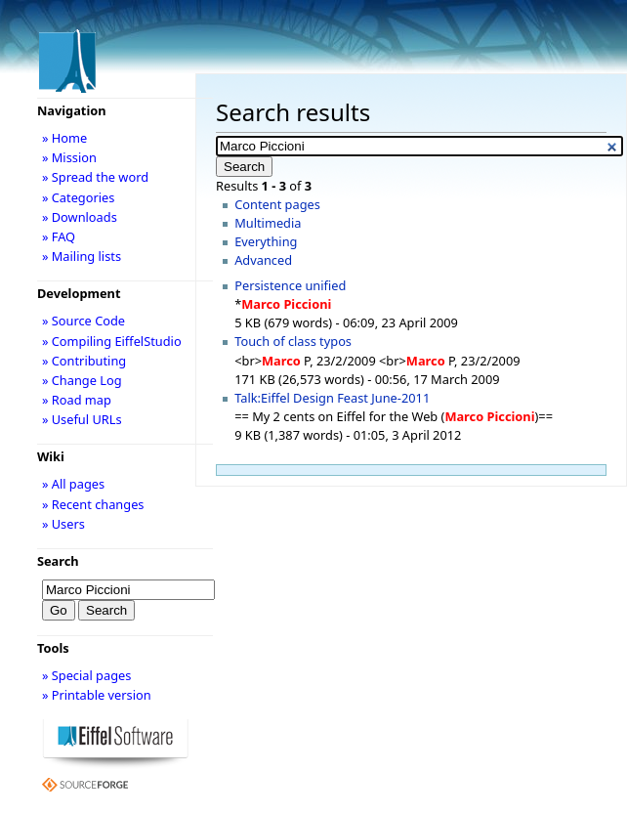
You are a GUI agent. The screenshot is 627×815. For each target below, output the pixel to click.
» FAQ (58, 236)
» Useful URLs (82, 419)
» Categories (78, 197)
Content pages (277, 204)
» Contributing (84, 360)
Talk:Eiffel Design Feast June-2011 (332, 398)
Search (58, 561)
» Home (64, 138)
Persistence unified (290, 285)
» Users (63, 524)
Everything (265, 241)
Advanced (263, 260)
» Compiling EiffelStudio (112, 341)
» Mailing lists (81, 256)
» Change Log (82, 380)
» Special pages (86, 675)
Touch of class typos (293, 341)
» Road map (76, 399)
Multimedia (267, 223)
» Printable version (96, 695)
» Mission (69, 157)
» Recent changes (93, 504)
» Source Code (83, 320)
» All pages (73, 484)
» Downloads (79, 217)
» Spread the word (95, 177)
